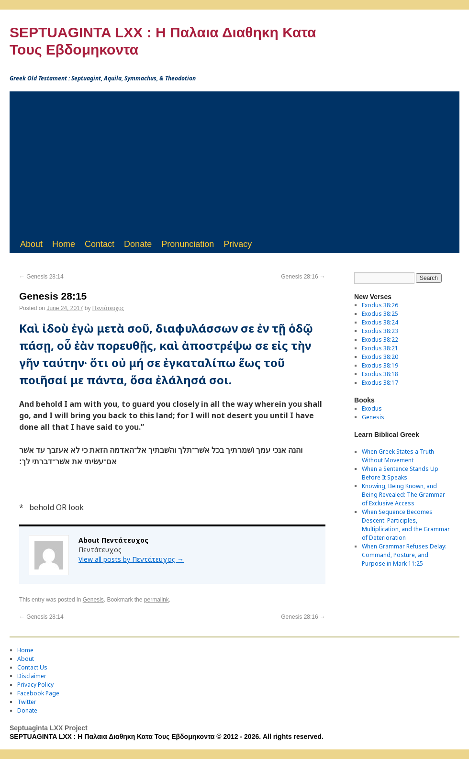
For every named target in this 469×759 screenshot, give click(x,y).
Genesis (93, 599)
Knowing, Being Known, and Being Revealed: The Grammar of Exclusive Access (403, 494)
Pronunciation (187, 244)
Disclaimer (31, 676)
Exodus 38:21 (380, 348)
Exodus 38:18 (380, 374)
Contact (99, 244)
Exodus (372, 408)
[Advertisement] (234, 163)
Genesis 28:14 (41, 276)
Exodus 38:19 (380, 365)
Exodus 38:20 (380, 357)
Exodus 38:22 (380, 339)
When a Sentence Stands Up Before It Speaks (400, 473)
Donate (138, 244)
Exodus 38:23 (380, 331)
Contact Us (32, 667)
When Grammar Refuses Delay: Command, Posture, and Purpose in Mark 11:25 (404, 555)
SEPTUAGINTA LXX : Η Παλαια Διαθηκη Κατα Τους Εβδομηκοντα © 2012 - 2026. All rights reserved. (167, 736)
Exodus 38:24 (380, 322)
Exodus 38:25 (380, 314)
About (31, 244)
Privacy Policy (35, 685)
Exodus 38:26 (380, 305)
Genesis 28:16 (303, 276)
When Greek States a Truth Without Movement (398, 455)
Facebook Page (38, 693)
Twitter (26, 702)
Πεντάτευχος (108, 308)
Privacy (237, 244)
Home (63, 244)
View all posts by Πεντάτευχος (131, 559)
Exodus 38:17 (380, 383)
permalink (156, 599)
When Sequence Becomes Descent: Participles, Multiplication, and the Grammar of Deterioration (406, 525)
